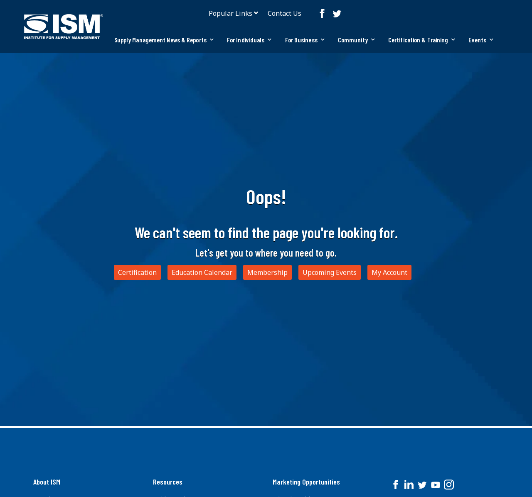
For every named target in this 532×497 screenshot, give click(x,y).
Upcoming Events (330, 272)
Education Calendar (202, 272)
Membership (267, 272)
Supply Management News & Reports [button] (164, 40)
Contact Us (284, 13)
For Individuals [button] (249, 40)
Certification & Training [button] (422, 40)
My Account (389, 272)
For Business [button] (305, 40)
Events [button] (480, 40)
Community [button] (356, 40)
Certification (137, 272)
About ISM (46, 481)
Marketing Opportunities (306, 481)
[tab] (164, 40)
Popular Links (230, 13)
